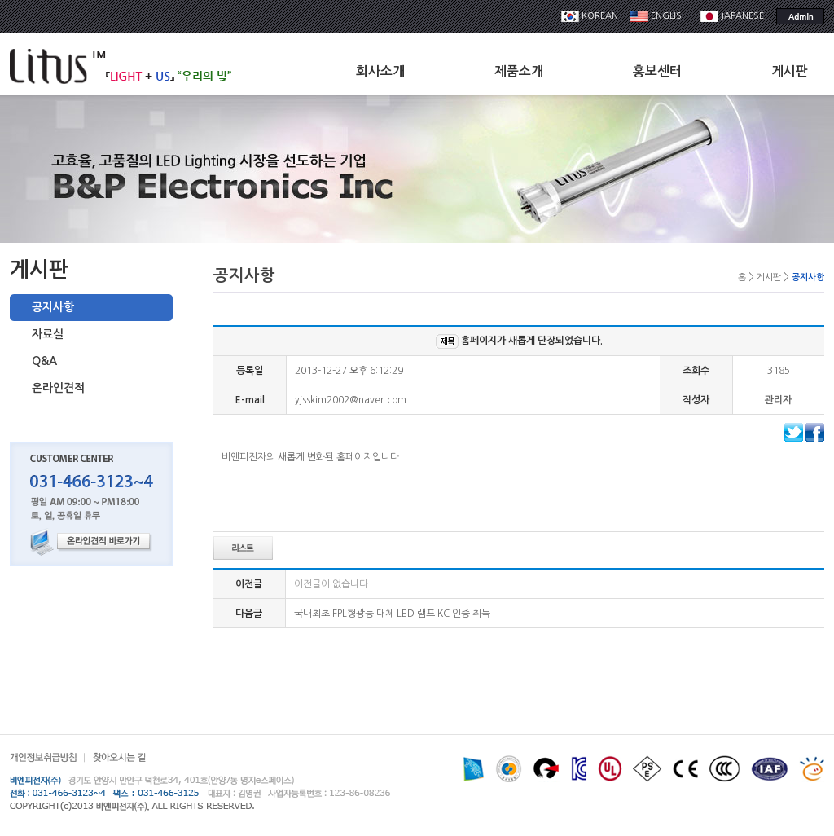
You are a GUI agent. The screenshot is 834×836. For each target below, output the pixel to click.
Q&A (44, 361)
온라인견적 (58, 388)
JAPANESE (732, 15)
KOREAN (589, 15)
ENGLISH (659, 15)
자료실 (48, 334)
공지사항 (53, 307)
